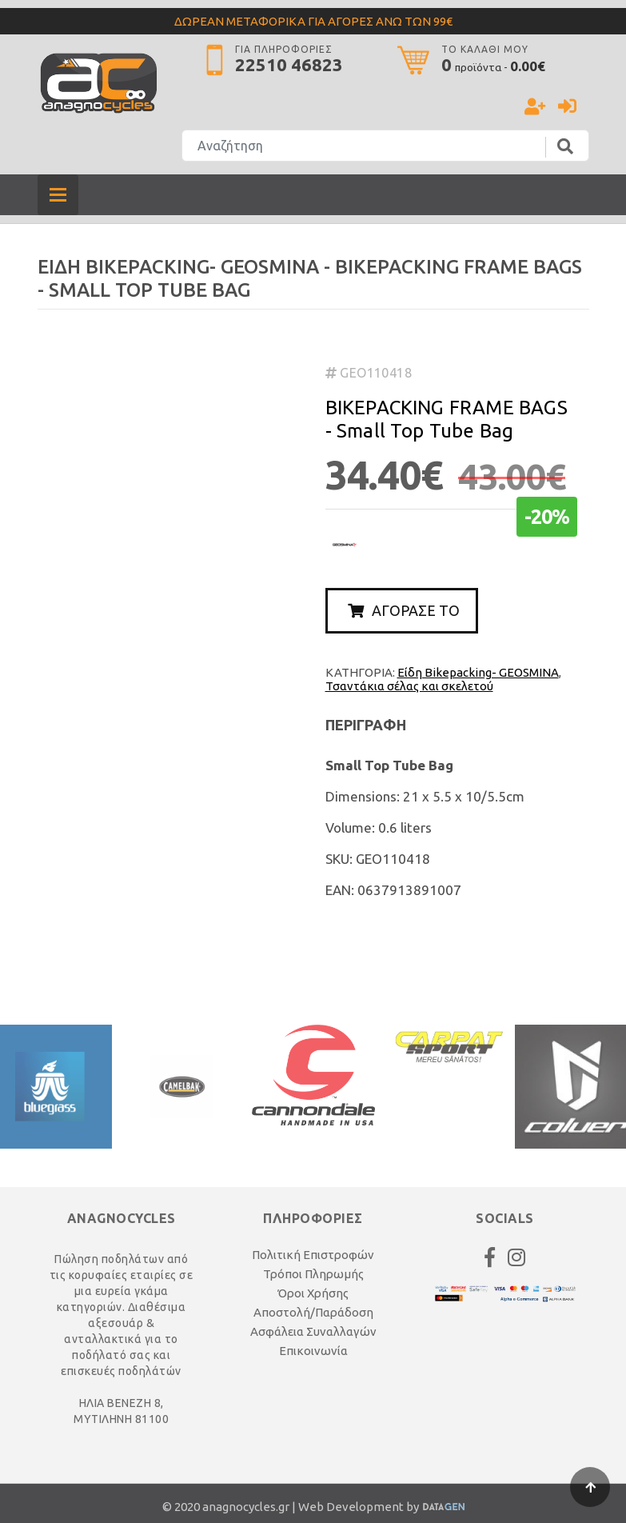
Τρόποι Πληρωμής (313, 1274)
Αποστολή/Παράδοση (313, 1312)
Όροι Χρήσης (313, 1293)
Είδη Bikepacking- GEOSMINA (478, 672)
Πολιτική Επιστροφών (313, 1254)
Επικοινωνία (313, 1350)
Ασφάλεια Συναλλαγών (313, 1331)
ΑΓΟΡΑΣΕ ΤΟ (404, 610)
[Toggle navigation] (58, 194)
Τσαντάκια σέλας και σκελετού (409, 686)
